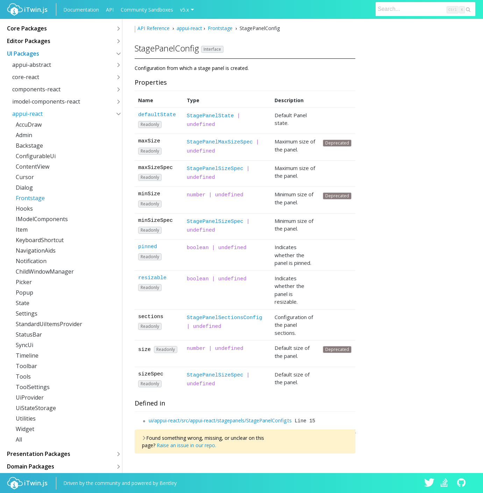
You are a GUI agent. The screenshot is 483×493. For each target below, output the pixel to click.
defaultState (157, 115)
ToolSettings (33, 387)
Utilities (26, 418)
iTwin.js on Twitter (429, 483)
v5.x (184, 9)
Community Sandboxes (147, 9)
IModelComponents (42, 219)
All (19, 439)
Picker (24, 282)
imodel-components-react (46, 101)
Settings (26, 313)
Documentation (81, 9)
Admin (24, 135)
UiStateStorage (36, 408)
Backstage (29, 145)
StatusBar (29, 334)
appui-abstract (31, 65)
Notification (31, 261)
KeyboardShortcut (40, 240)
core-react (25, 77)
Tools (23, 376)
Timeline (27, 355)
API (110, 9)
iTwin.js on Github (462, 483)
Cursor (25, 177)
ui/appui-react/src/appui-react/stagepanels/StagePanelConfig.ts (220, 420)
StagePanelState (210, 116)
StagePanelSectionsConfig (224, 318)
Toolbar (26, 366)
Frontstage (30, 198)
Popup (24, 292)
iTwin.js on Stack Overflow (446, 483)
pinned (147, 247)
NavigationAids (36, 250)
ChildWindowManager (45, 271)
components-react (36, 89)
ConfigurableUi (36, 156)
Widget (25, 429)
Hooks (24, 208)
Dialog (24, 187)
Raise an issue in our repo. (186, 445)
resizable (152, 278)
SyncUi (24, 345)
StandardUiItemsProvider (49, 324)
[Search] (425, 9)
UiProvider (30, 397)
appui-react (27, 114)
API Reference (154, 28)
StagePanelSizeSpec (215, 169)
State (22, 303)
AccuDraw (29, 124)
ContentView (32, 166)
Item (22, 229)
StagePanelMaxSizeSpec (220, 142)
